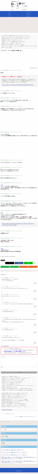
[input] (19, 431)
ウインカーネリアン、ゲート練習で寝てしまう (9, 456)
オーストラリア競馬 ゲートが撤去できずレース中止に (10, 451)
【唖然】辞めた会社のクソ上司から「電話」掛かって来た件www (12, 382)
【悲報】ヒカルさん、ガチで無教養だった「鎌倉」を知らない (12, 384)
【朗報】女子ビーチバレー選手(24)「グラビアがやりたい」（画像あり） (13, 44)
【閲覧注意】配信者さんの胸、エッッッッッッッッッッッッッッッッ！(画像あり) (15, 400)
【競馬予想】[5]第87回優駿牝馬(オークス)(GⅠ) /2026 (10, 403)
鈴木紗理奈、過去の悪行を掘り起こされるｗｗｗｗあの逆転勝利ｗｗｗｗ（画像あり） (15, 402)
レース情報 (3, 260)
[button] (36, 431)
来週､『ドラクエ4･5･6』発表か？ (7, 47)
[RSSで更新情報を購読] (28, 267)
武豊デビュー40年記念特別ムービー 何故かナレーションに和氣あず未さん (14, 406)
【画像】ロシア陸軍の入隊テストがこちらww (9, 388)
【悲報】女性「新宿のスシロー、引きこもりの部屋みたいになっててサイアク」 (14, 396)
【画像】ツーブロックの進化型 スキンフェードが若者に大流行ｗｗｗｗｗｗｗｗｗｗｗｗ (16, 37)
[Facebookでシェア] (19, 263)
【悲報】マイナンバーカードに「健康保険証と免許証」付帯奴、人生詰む (13, 41)
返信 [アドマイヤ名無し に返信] (35, 283)
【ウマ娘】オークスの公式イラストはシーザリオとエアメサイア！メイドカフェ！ (15, 408)
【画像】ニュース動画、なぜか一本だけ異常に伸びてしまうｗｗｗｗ (13, 399)
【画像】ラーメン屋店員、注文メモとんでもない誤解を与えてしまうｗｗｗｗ (14, 397)
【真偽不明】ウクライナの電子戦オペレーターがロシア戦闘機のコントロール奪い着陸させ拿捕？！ (17, 391)
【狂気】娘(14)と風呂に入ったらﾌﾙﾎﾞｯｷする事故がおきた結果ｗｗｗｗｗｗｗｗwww (15, 38)
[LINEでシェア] (28, 263)
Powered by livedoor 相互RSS (7, 411)
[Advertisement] (19, 25)
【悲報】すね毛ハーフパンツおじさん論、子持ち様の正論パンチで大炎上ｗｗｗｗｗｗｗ (16, 379)
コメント (3, 356)
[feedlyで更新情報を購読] (10, 267)
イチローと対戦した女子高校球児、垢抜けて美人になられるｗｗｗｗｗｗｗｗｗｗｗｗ (15, 35)
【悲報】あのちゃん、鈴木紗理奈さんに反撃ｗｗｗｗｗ (11, 378)
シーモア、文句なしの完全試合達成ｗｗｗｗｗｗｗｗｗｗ (11, 385)
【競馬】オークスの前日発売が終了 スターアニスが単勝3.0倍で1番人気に (14, 405)
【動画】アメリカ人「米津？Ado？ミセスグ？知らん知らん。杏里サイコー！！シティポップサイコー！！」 (19, 387)
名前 (1, 368)
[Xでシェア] (9, 263)
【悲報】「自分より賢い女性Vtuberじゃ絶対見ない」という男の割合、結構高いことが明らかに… (17, 390)
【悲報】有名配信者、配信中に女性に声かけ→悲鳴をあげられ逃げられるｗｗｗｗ (15, 394)
